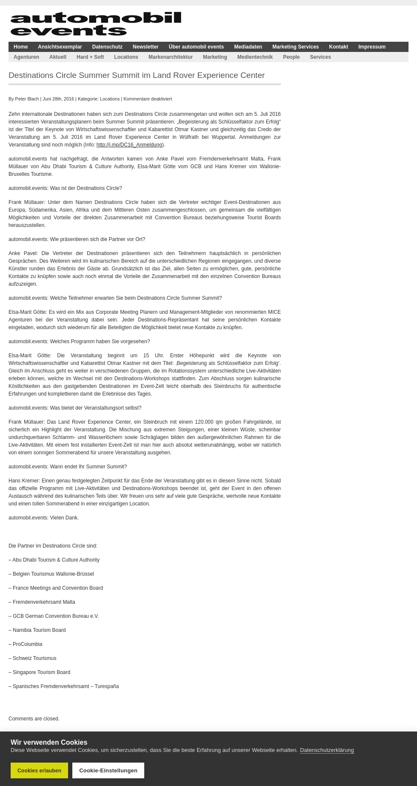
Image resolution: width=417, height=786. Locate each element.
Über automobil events (196, 47)
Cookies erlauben (39, 771)
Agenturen (26, 57)
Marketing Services (295, 47)
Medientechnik (255, 57)
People (291, 57)
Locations (126, 57)
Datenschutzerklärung (327, 750)
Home (21, 47)
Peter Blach (27, 98)
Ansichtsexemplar (60, 47)
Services (320, 57)
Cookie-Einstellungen (108, 770)
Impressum (372, 47)
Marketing (215, 57)
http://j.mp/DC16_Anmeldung (129, 145)
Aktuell (57, 57)
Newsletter (146, 47)
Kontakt (338, 47)
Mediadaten (248, 47)
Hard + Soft (90, 57)
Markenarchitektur (171, 57)
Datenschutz (107, 47)
